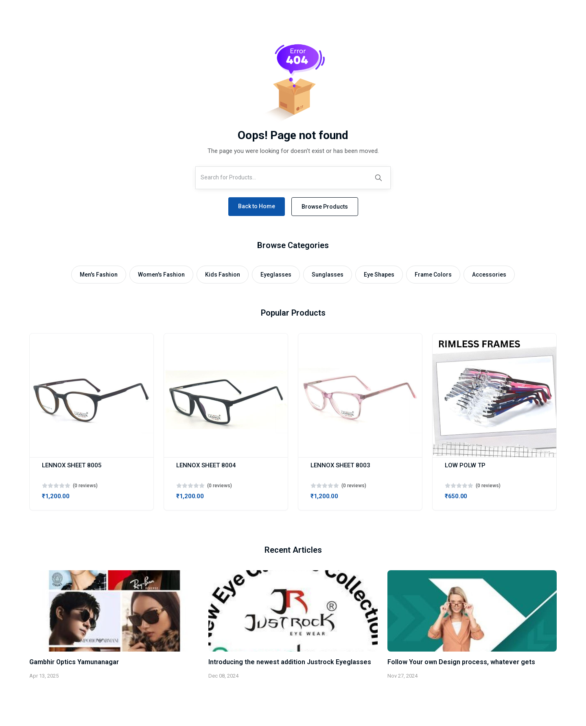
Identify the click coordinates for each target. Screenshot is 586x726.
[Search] (378, 178)
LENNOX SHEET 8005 (72, 465)
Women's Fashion (161, 274)
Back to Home (256, 206)
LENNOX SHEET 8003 (340, 465)
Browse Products (325, 206)
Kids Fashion (222, 274)
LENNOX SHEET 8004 (206, 465)
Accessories (489, 274)
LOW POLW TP (465, 465)
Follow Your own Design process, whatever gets (461, 662)
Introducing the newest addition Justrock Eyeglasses (289, 662)
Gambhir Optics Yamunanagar (74, 662)
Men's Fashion (99, 274)
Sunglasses (327, 274)
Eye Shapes (379, 274)
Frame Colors (433, 274)
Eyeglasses (275, 274)
